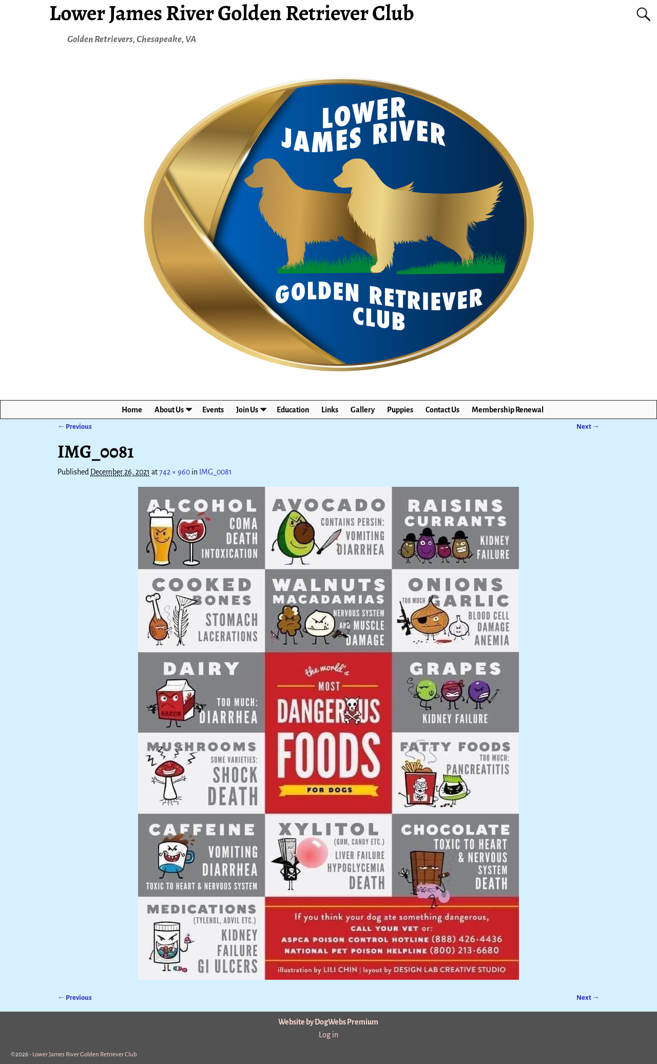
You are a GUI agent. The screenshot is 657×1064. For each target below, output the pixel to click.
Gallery (363, 410)
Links (329, 410)
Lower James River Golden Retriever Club (84, 1054)
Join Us (253, 410)
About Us (175, 410)
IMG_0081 (215, 472)
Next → (588, 426)
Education (293, 410)
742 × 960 (174, 472)
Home (132, 410)
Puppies (400, 410)
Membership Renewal (508, 410)
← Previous (74, 426)
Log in (328, 1035)
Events (213, 410)
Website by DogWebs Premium (328, 1022)
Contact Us (442, 410)
